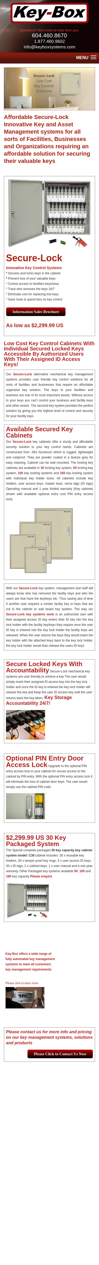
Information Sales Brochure (36, 312)
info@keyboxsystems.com (49, 46)
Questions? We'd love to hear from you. (49, 30)
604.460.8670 (49, 35)
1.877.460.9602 (49, 41)
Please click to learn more (21, 983)
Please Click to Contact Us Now (60, 1054)
